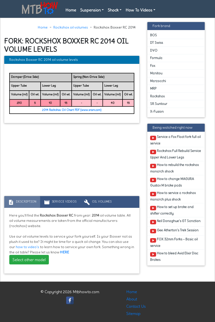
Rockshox (157, 96)
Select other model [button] (29, 259)
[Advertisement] (72, 161)
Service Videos (60, 202)
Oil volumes (98, 202)
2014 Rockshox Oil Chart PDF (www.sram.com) (71, 110)
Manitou (156, 73)
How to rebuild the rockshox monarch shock (174, 168)
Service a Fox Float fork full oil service (175, 140)
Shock (113, 10)
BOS (153, 35)
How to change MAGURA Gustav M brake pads (172, 182)
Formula (156, 58)
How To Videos (139, 10)
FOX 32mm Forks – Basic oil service (174, 242)
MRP (153, 88)
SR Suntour (158, 104)
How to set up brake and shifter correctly (171, 210)
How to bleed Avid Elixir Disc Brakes (174, 256)
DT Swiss (156, 43)
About (131, 298)
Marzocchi (158, 81)
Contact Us (136, 306)
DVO (153, 50)
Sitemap (133, 313)
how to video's (27, 247)
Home (70, 10)
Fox (152, 66)
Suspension (90, 10)
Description (22, 202)
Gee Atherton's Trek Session (174, 231)
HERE (64, 252)
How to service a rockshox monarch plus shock (173, 196)
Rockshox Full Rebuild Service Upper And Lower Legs (175, 154)
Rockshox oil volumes (70, 27)
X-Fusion (157, 111)
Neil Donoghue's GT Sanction (175, 222)
